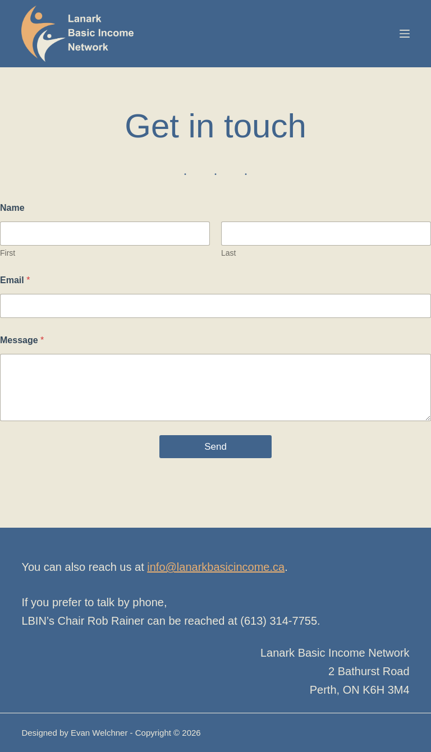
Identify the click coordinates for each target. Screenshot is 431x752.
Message (22, 340)
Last (228, 252)
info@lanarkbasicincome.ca (216, 567)
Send (215, 446)
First (7, 252)
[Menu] (405, 34)
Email (15, 280)
